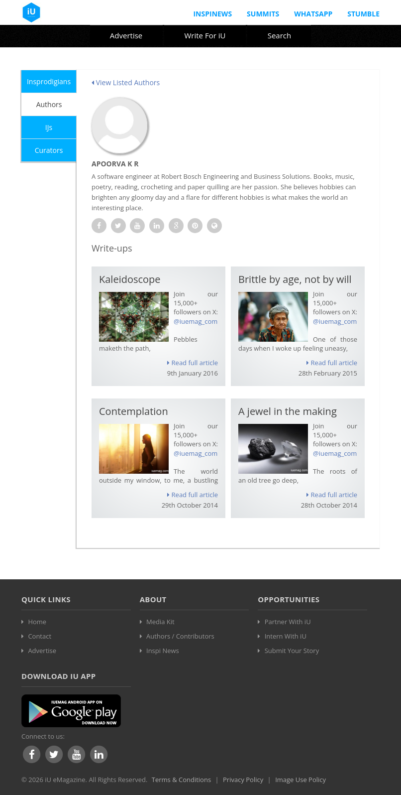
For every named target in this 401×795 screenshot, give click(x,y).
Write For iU (204, 35)
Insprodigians (49, 81)
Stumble (363, 13)
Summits (263, 13)
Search (280, 35)
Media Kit (160, 621)
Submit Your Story (292, 650)
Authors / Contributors (180, 636)
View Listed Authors (126, 82)
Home (37, 621)
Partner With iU (288, 621)
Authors (49, 104)
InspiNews (212, 13)
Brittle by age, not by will (295, 279)
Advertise (126, 35)
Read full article (192, 362)
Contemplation (133, 411)
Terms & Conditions (181, 779)
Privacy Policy (243, 779)
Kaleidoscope (130, 279)
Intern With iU (285, 636)
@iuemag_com (195, 321)
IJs (48, 127)
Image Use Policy (300, 779)
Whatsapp (313, 13)
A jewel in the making (287, 411)
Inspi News (162, 650)
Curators (49, 150)
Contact (39, 636)
